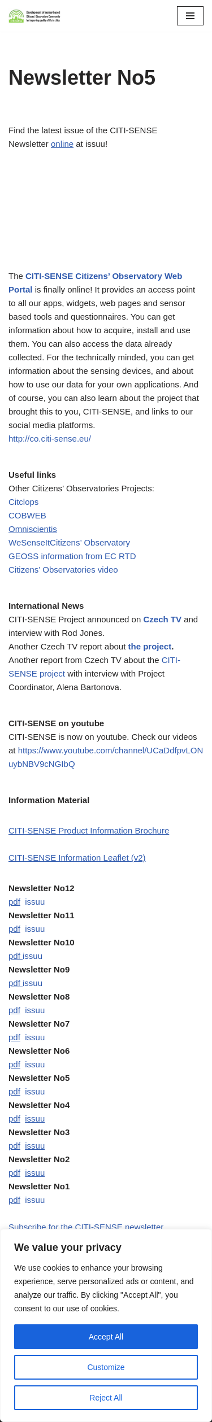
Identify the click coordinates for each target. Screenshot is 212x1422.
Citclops (23, 502)
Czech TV (162, 619)
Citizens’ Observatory (90, 542)
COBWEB (27, 515)
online (62, 144)
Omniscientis (32, 529)
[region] (106, 1325)
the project (150, 646)
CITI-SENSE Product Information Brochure (88, 830)
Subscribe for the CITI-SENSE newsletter (85, 1227)
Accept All (106, 1336)
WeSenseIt (29, 542)
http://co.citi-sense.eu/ (49, 438)
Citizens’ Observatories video (63, 569)
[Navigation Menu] (190, 15)
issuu (35, 901)
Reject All (105, 1397)
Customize (105, 1367)
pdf (14, 901)
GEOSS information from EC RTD (72, 556)
